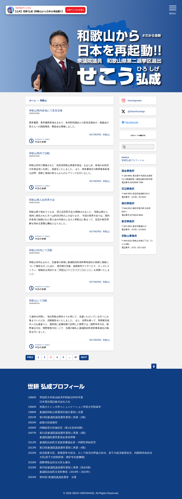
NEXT (84, 357)
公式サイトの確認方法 (138, 135)
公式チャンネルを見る (75, 10)
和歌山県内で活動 (39, 153)
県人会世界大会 (65, 212)
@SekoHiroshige (133, 111)
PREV (30, 357)
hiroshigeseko (132, 100)
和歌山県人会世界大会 (42, 199)
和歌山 (106, 134)
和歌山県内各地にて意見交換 (45, 110)
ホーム (32, 100)
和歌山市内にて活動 (40, 250)
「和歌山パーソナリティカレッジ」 (75, 270)
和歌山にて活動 (38, 300)
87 (76, 357)
